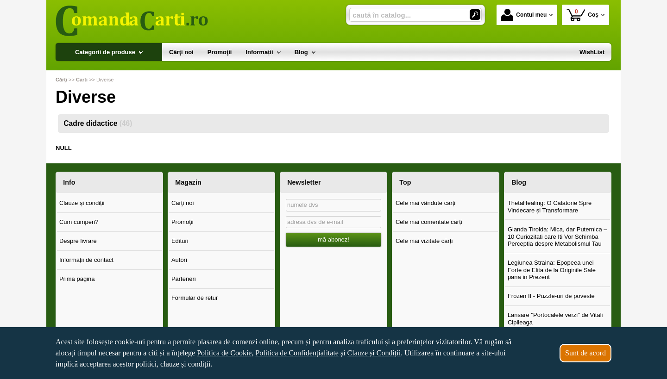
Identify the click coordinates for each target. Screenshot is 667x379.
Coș (582, 14)
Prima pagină (77, 278)
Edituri (180, 240)
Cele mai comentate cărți (429, 221)
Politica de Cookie (224, 353)
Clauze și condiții (82, 202)
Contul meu (524, 15)
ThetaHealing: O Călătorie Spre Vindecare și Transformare (549, 206)
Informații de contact (86, 259)
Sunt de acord (585, 353)
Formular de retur (194, 297)
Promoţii (182, 221)
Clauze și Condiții (374, 353)
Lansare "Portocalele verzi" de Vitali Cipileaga (555, 318)
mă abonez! (333, 239)
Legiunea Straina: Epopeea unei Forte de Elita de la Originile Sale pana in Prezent (552, 269)
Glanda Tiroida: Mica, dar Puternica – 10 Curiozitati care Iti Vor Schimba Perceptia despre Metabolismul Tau (557, 236)
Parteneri (183, 278)
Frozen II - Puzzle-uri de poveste (551, 295)
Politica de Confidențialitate (297, 353)
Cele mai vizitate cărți (424, 240)
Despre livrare (78, 240)
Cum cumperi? (79, 221)
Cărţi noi (182, 202)
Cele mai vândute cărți (425, 202)
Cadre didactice (97, 123)
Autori (179, 259)
